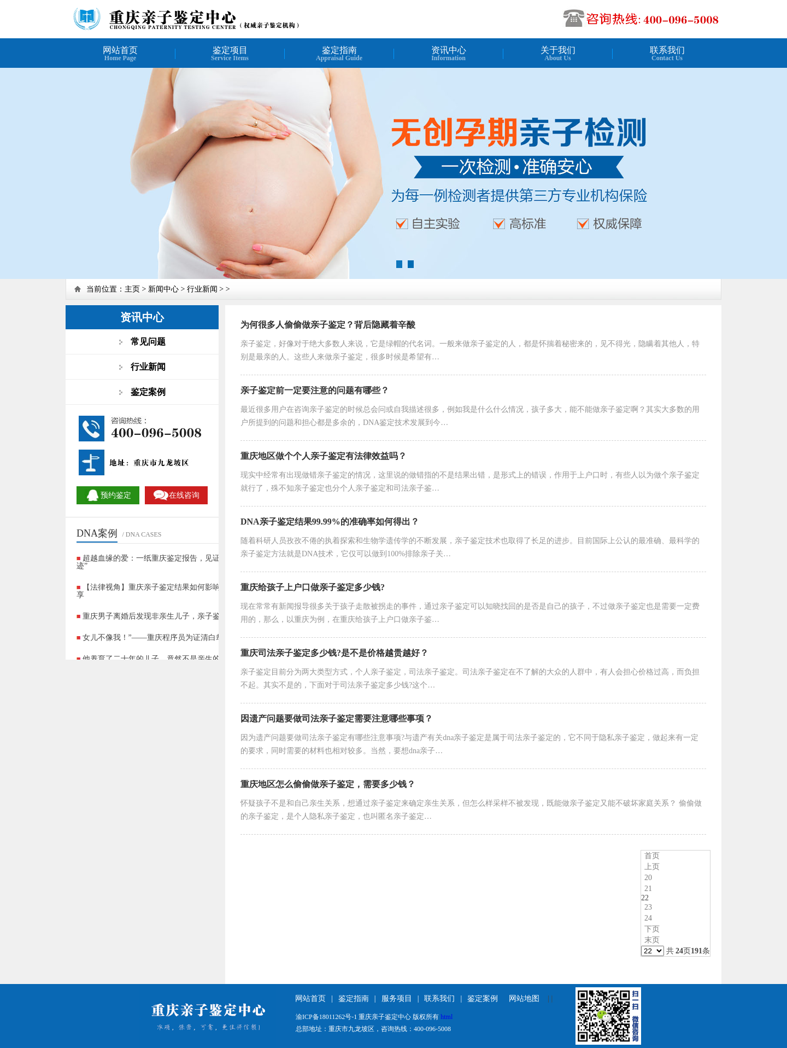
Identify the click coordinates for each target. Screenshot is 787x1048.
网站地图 (524, 998)
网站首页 (310, 998)
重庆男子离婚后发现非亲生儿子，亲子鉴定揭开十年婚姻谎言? (187, 616)
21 (648, 888)
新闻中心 (163, 289)
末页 (652, 940)
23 (648, 907)
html (447, 1017)
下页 (652, 929)
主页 (132, 289)
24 (648, 918)
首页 (652, 856)
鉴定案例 (482, 998)
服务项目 (396, 998)
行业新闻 (202, 289)
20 (648, 878)
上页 (652, 867)
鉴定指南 (353, 998)
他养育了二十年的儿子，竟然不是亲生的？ (155, 659)
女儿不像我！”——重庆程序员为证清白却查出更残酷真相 (180, 637)
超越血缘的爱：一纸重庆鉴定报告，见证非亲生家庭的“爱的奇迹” (184, 562)
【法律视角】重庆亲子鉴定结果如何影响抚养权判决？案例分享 (183, 591)
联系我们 (439, 998)
